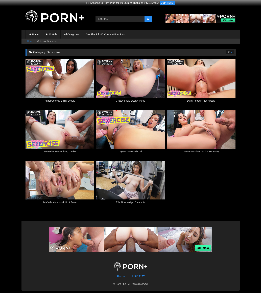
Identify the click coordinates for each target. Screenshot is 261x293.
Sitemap (121, 276)
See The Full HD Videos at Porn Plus (105, 34)
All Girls (53, 34)
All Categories (71, 34)
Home (35, 34)
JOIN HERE (167, 3)
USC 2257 (138, 276)
